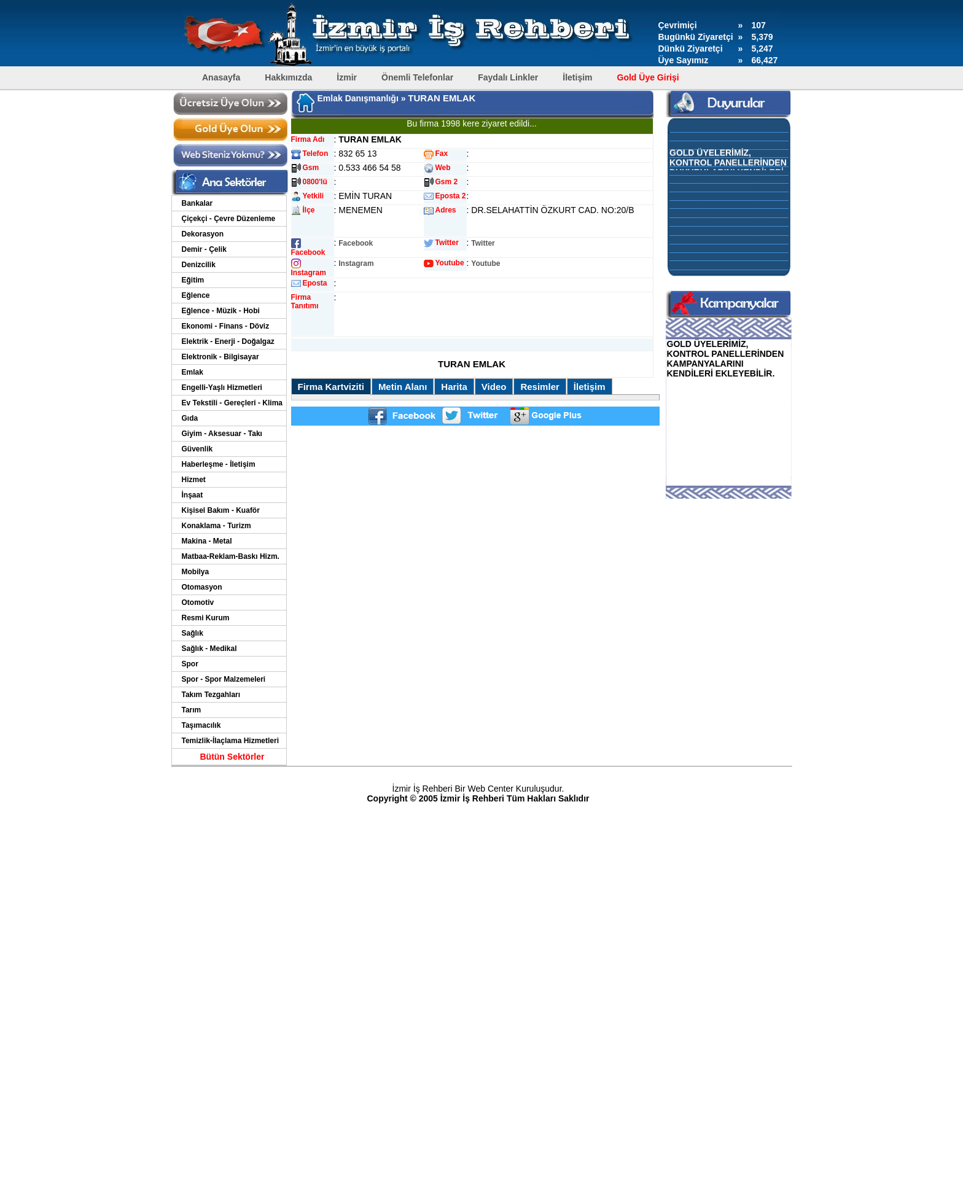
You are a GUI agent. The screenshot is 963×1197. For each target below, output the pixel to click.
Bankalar (197, 203)
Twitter (482, 243)
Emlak (192, 372)
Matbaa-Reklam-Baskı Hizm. (230, 556)
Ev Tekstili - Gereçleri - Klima (232, 403)
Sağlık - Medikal (209, 648)
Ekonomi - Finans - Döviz (226, 326)
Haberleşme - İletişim (218, 464)
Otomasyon (202, 587)
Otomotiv (198, 602)
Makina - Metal (207, 541)
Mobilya (195, 571)
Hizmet (194, 479)
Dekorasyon (203, 234)
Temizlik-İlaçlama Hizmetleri (230, 740)
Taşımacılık (201, 725)
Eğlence (196, 295)
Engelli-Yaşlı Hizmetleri (222, 387)
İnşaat (192, 495)
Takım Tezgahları (211, 694)
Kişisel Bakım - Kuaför (221, 510)
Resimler (539, 386)
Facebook (355, 243)
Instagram (355, 263)
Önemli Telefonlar (417, 77)
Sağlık (192, 633)
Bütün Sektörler (232, 757)
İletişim (577, 77)
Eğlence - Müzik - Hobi (221, 310)
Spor (190, 664)
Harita (454, 386)
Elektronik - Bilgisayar (220, 357)
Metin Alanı (402, 386)
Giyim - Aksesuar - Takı (222, 433)
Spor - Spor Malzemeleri (224, 679)
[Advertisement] (471, 343)
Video (494, 386)
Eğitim (193, 280)
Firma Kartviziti (331, 386)
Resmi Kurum (206, 618)
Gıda (190, 418)
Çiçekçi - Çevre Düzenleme (229, 218)
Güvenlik (197, 449)
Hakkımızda (288, 77)
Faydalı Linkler (508, 77)
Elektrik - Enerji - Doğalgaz (228, 341)
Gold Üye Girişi (648, 77)
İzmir (347, 77)
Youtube (485, 263)
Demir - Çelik (204, 249)
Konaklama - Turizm (216, 525)
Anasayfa (221, 77)
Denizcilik (199, 264)
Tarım (191, 710)
